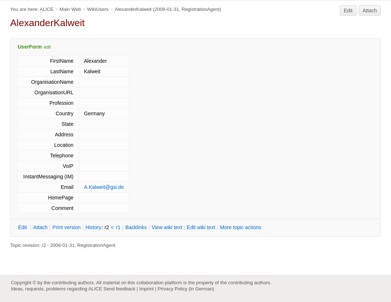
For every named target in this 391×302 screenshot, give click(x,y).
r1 (118, 227)
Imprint (146, 288)
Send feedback (119, 288)
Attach (370, 10)
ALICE (46, 9)
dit (23, 227)
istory (94, 227)
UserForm (30, 47)
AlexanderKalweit (133, 9)
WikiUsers (97, 9)
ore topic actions (240, 227)
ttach (40, 227)
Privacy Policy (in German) (186, 288)
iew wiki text (167, 227)
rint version (67, 227)
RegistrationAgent (201, 9)
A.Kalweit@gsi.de (104, 187)
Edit (348, 10)
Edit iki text (201, 227)
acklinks (136, 227)
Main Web (70, 9)
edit (47, 47)
